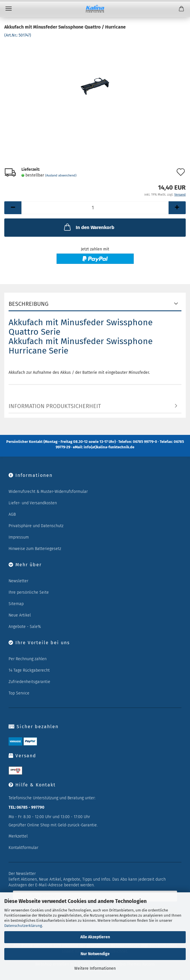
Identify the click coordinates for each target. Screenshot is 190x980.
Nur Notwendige (95, 953)
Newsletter (18, 581)
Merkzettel (18, 836)
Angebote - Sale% (25, 626)
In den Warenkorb (88, 227)
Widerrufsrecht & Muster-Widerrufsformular (48, 491)
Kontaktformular (23, 847)
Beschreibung (29, 303)
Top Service (19, 693)
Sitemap (16, 603)
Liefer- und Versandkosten (33, 503)
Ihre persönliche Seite (29, 592)
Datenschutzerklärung (23, 925)
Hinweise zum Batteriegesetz (35, 548)
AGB (12, 514)
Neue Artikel (20, 615)
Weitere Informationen (95, 968)
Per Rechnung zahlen (28, 658)
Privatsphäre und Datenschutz (36, 525)
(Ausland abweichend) (61, 175)
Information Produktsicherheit (55, 406)
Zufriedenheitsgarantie (29, 681)
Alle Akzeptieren (95, 937)
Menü (8, 8)
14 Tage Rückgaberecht (29, 670)
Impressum (19, 537)
